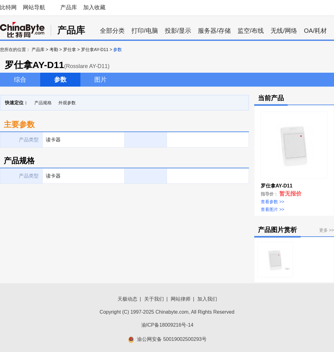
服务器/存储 (214, 30)
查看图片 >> (272, 209)
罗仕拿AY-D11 (95, 49)
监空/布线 (251, 30)
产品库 (68, 7)
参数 (60, 79)
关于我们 (154, 299)
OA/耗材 (315, 30)
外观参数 (67, 102)
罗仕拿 (69, 49)
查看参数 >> (272, 201)
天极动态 (127, 299)
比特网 (8, 7)
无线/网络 (284, 30)
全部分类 (112, 30)
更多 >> (326, 230)
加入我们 (207, 299)
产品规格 (43, 102)
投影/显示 (178, 30)
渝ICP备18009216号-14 (167, 325)
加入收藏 (94, 7)
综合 (20, 79)
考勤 (53, 49)
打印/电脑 (144, 30)
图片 (100, 79)
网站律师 (181, 299)
